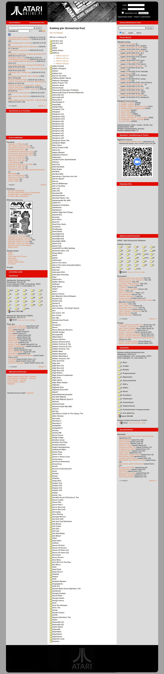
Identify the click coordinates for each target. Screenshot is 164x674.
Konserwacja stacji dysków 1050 (20, 153)
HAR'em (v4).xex (62, 63)
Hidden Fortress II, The (60, 344)
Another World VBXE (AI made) (131, 47)
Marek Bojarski (124, 313)
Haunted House (57, 195)
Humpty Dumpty (58, 593)
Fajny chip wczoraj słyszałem (130, 92)
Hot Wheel (55, 536)
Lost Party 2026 (125, 81)
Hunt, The (55, 608)
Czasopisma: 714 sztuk (17, 236)
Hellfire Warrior (57, 282)
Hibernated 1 (56, 337)
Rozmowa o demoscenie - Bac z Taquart (23, 76)
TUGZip (31, 320)
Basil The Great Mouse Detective (20, 355)
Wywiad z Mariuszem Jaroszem (131, 278)
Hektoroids (55, 260)
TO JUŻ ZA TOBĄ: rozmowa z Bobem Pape (135, 300)
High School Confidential (61, 375)
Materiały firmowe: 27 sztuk (18, 241)
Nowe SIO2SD (124, 443)
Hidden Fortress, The (59, 349)
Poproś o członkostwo (142, 17)
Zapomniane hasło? (125, 17)
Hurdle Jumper (57, 612)
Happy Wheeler (57, 152)
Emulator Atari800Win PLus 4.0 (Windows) (24, 192)
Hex (53, 310)
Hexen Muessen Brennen (61, 330)
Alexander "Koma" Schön (128, 307)
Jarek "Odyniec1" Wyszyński (129, 311)
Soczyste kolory (125, 469)
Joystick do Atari (125, 451)
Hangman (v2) (57, 121)
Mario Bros (12, 337)
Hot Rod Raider (57, 533)
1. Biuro (122, 362)
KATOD (122, 291)
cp (152, 247)
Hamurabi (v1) (57, 95)
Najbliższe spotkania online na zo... (132, 88)
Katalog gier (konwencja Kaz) (18, 280)
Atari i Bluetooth (125, 440)
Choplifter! (12, 331)
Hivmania (55, 418)
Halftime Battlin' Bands (60, 78)
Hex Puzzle (55, 315)
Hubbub (54, 574)
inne (26, 308)
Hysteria (54, 641)
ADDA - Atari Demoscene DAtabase (131, 240)
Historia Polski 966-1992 (61, 406)
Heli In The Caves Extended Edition (65, 265)
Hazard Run (56, 215)
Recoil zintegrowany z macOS (19, 43)
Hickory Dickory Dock (60, 342)
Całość (13, 320)
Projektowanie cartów (127, 449)
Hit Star (54, 411)
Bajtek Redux (13, 247)
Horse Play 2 (56, 505)
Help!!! (54, 289)
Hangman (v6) (57, 131)
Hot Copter (55, 526)
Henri (53, 291)
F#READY (123, 287)
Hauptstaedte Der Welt (60, 200)
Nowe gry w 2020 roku (16, 157)
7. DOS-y (123, 384)
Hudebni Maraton (58, 581)
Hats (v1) (55, 188)
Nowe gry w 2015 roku (16, 168)
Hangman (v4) (57, 126)
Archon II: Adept (14, 344)
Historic (54, 409)
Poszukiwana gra (125, 73)
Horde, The (55, 495)
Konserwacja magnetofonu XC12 (20, 155)
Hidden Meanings (58, 354)
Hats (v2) (55, 191)
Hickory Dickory (57, 339)
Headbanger (56, 229)
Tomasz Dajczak (125, 282)
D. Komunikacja (126, 402)
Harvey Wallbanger (59, 183)
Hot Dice (54, 529)
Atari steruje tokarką (126, 477)
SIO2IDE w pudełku (126, 475)
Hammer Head (57, 85)
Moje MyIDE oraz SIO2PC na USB (132, 460)
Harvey (54, 181)
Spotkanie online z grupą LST (19, 39)
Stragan (120, 323)
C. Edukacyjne (125, 399)
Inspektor (11, 361)
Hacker (54, 71)
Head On (54, 222)
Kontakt (10, 267)
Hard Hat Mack (57, 167)
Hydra (53, 620)
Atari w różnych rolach (127, 473)
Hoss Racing (56, 514)
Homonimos (56, 459)
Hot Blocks (55, 524)
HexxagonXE (56, 334)
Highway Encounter (59, 389)
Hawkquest (55, 210)
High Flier (55, 363)
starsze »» (42, 106)
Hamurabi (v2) (57, 97)
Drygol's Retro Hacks (16, 262)
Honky (54, 466)
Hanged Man (56, 107)
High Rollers (56, 373)
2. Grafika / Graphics (126, 105)
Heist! (53, 255)
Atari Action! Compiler (127, 44)
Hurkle (54, 615)
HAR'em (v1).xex (62, 56)
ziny (137, 269)
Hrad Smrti (55, 569)
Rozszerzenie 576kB (126, 467)
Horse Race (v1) (57, 507)
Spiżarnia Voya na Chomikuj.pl (19, 245)
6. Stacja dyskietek (127, 380)
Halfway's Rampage (59, 80)
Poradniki (10, 142)
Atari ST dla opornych (16, 175)
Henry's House (57, 294)
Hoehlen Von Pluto (58, 442)
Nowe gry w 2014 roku (16, 177)
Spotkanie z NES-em (16, 58)
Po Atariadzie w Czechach (18, 59)
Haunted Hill (56, 193)
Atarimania (12, 258)
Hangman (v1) (57, 114)
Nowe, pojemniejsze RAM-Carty (131, 325)
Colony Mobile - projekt (16, 382)
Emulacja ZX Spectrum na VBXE (20, 164)
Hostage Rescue (58, 517)
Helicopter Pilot (57, 272)
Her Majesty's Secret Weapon (63, 296)
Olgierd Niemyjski (125, 315)
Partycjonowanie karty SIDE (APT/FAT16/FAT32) (26, 170)
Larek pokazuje (14, 162)
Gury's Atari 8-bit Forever (17, 256)
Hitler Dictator (57, 416)
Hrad (53, 567)
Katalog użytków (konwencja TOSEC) (132, 420)
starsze (43, 185)
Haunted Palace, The (59, 198)
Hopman (54, 478)
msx (145, 258)
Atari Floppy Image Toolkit (18, 37)
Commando (12, 335)
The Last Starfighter (15, 352)
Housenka (55, 555)
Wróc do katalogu (56, 33)
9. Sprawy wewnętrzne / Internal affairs (133, 117)
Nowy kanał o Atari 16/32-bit (18, 96)
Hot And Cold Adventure (61, 521)
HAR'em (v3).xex (62, 61)
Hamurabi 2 (56, 100)
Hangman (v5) (57, 128)
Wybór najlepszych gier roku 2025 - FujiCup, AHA (26, 100)
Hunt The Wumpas (58, 605)
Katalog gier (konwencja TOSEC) (20, 316)
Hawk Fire (55, 203)
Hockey (54, 430)
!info (137, 254)
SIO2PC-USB (124, 442)
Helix (53, 277)
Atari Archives (13, 260)
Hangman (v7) (57, 133)
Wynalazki (121, 434)
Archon (11, 350)
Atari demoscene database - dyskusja (21, 378)
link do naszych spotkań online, (130, 141)
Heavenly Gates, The (59, 251)
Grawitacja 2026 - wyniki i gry (19, 72)
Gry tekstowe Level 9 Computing (131, 95)
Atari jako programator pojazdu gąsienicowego (136, 436)
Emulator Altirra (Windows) (18, 196)
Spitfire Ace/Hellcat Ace (17, 346)
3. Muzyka (123, 370)
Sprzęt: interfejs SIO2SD (128, 343)
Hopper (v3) (56, 488)
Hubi (53, 579)
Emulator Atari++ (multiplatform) (20, 194)
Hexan (54, 322)
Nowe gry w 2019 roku (16, 159)
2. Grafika (123, 366)
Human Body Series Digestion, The (65, 588)
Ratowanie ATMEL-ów (127, 447)
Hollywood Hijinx (58, 449)
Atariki (10, 253)
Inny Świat (12, 359)
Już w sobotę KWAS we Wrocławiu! (21, 61)
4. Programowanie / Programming (131, 108)
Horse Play (55, 502)
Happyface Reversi (59, 155)
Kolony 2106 (13, 342)
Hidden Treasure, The (60, 358)
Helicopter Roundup (59, 275)
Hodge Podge (56, 437)
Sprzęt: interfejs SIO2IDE (128, 341)
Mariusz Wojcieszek (126, 293)
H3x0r (53, 48)
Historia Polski (57, 404)
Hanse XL (55, 150)
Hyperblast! (56, 634)
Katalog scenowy (124, 244)
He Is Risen (56, 219)
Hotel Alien (55, 541)
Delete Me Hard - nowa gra (129, 62)
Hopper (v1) (56, 483)
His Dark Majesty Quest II (61, 399)
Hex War (54, 318)
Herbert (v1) (56, 299)
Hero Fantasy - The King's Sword (64, 308)
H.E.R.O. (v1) (56, 41)
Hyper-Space (56, 627)
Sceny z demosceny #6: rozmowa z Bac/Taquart (26, 82)
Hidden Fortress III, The (60, 346)
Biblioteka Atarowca (15, 200)
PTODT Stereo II (125, 58)
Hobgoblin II (56, 428)
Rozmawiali (122, 276)
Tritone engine (13, 179)
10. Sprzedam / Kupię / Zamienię (131, 119)
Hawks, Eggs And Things (61, 212)
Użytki (130, 33)
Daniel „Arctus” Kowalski (128, 289)
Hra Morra (55, 565)
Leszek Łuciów (124, 298)
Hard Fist (55, 164)
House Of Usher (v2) (59, 553)
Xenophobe (12, 339)
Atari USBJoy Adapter (127, 328)
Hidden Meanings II (59, 356)
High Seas (55, 377)
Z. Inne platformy (126, 413)
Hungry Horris (57, 600)
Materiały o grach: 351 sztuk (19, 243)
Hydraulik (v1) (57, 622)
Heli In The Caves (58, 263)
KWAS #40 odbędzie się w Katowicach (22, 46)
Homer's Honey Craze (60, 457)
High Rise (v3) (57, 370)
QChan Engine (13, 181)
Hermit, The (56, 306)
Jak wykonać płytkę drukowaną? (131, 464)
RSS (42, 31)
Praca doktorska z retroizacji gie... (131, 84)
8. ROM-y (123, 388)
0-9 (10, 290)
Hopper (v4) (56, 490)
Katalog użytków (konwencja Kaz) (130, 352)
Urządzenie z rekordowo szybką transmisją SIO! (26, 54)
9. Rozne (123, 391)
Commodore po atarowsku (18, 50)
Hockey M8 (55, 433)
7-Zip (27, 320)
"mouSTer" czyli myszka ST (129, 326)
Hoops (54, 476)
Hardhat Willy (56, 174)
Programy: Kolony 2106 (128, 330)
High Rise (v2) (57, 368)
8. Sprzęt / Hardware (126, 116)
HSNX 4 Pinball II (58, 68)
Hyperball (55, 629)
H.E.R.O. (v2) (56, 43)
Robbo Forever (14, 341)
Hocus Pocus (56, 435)
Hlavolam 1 (55, 421)
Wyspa (11, 348)
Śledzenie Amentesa (126, 296)
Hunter (54, 610)
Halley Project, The (59, 83)
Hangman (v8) (57, 135)
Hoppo (54, 493)
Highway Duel (57, 387)
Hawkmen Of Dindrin (59, 205)
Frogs (10, 330)
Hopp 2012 (55, 481)
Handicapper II (57, 102)
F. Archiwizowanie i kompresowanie (134, 409)
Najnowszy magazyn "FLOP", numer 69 (23, 89)
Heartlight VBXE (57, 241)
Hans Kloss (56, 145)
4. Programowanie (127, 373)
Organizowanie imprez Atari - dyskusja (21, 376)
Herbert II (55, 303)
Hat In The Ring (57, 186)
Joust (10, 333)
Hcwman (54, 217)
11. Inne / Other (125, 121)
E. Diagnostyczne (126, 406)
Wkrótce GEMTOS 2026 (17, 80)
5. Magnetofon (125, 377)
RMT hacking (124, 77)
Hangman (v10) (57, 116)
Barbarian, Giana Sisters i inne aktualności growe (26, 69)
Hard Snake (56, 169)
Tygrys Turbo (124, 453)
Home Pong (56, 452)
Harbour (54, 162)
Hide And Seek (57, 361)
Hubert (54, 576)
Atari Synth (123, 70)
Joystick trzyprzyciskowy (128, 458)
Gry (123, 33)
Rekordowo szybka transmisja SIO (132, 51)
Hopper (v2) (56, 485)
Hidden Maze (56, 351)
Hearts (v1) (55, 243)
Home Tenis (56, 454)
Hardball (54, 171)
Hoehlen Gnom (57, 440)
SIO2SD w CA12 (125, 445)
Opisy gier (11, 324)
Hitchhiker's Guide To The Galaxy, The (66, 413)
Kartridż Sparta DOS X (16, 149)
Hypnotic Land (57, 639)
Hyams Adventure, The (60, 617)
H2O (53, 46)
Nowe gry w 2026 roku (16, 144)
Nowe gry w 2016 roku (16, 166)
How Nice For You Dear (60, 562)
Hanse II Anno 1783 (59, 147)
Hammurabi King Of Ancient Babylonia (67, 92)
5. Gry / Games (124, 110)
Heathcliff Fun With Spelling (62, 248)
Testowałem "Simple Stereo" (129, 454)
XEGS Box (123, 471)
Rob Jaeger (123, 304)
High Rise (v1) (57, 366)
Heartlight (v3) (57, 239)
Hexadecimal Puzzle (59, 320)
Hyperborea (56, 636)
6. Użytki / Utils (124, 112)
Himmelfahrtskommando (61, 394)
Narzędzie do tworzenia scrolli (19, 148)
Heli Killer (55, 267)
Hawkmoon (56, 207)
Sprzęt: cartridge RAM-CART (130, 336)
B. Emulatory (124, 395)
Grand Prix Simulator (16, 363)
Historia (54, 401)
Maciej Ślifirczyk (125, 309)
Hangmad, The (57, 109)
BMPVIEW (12, 173)
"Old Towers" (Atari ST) (17, 326)
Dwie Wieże (12, 354)
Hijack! (54, 392)
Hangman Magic (57, 143)
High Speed (56, 380)
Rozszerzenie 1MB (126, 456)
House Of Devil (57, 545)
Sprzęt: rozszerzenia (126, 332)
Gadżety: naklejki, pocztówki (129, 334)
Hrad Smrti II (56, 572)
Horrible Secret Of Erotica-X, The (64, 497)
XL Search (12, 264)
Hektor (54, 258)
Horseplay (55, 512)
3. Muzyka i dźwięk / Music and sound (133, 106)
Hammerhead (56, 88)
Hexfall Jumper (57, 332)
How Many (55, 560)
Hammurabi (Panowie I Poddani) (64, 90)
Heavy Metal (56, 253)
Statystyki (11, 384)
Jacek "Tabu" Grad (126, 306)
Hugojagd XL (56, 584)
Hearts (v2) (55, 246)
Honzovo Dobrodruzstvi (61, 469)
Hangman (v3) (57, 124)
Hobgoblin (55, 425)
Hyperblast (55, 632)
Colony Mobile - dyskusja (16, 380)
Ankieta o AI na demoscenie (18, 93)
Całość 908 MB (126, 416)
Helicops (55, 270)
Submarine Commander (17, 328)
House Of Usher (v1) (59, 550)
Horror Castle (56, 500)
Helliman (55, 284)
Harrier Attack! (57, 179)
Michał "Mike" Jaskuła (127, 285)
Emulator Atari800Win (16, 191)
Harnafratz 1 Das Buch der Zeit (63, 176)
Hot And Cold (56, 519)
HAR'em (54, 53)
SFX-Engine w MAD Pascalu (19, 146)
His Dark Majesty (58, 397)
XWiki (10, 254)
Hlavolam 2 (55, 423)
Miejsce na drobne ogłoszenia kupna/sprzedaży (137, 338)
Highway (54, 385)
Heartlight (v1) (57, 234)
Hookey (54, 473)
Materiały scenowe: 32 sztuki (19, 238)
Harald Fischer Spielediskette (63, 159)
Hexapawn (55, 325)
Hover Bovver (57, 557)
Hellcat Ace (56, 279)
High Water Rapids (58, 382)
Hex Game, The (57, 313)
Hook (53, 471)
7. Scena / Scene (125, 114)
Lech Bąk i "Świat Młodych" (129, 283)
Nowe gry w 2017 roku (16, 161)
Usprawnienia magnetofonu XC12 (21, 151)
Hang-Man (55, 104)
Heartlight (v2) (57, 236)
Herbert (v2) (56, 301)
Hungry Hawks (57, 598)
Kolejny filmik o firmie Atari (129, 55)
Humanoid (55, 591)
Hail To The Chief (58, 76)
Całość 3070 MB (15, 311)
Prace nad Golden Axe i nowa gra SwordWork (25, 65)
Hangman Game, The (59, 140)
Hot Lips (54, 531)
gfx (153, 250)
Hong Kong (56, 464)
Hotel (53, 538)
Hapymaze (55, 157)
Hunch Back (56, 596)
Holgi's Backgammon (60, 447)
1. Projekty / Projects (126, 103)
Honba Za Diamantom (60, 461)
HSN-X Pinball (57, 66)
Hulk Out (55, 586)
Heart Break (56, 231)
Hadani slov (56, 73)
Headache (55, 227)
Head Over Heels (58, 224)
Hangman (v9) (57, 138)
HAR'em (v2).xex (62, 58)
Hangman (55, 112)
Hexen (54, 327)
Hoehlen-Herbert (58, 445)
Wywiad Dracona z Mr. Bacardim (131, 280)
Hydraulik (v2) (57, 624)
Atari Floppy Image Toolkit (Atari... (131, 66)
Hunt (53, 603)
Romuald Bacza (125, 295)
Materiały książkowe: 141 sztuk (20, 240)
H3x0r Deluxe (56, 50)
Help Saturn (56, 287)
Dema (138, 33)
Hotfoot (54, 543)
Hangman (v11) (57, 119)
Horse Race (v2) (57, 509)
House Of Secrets (58, 548)
